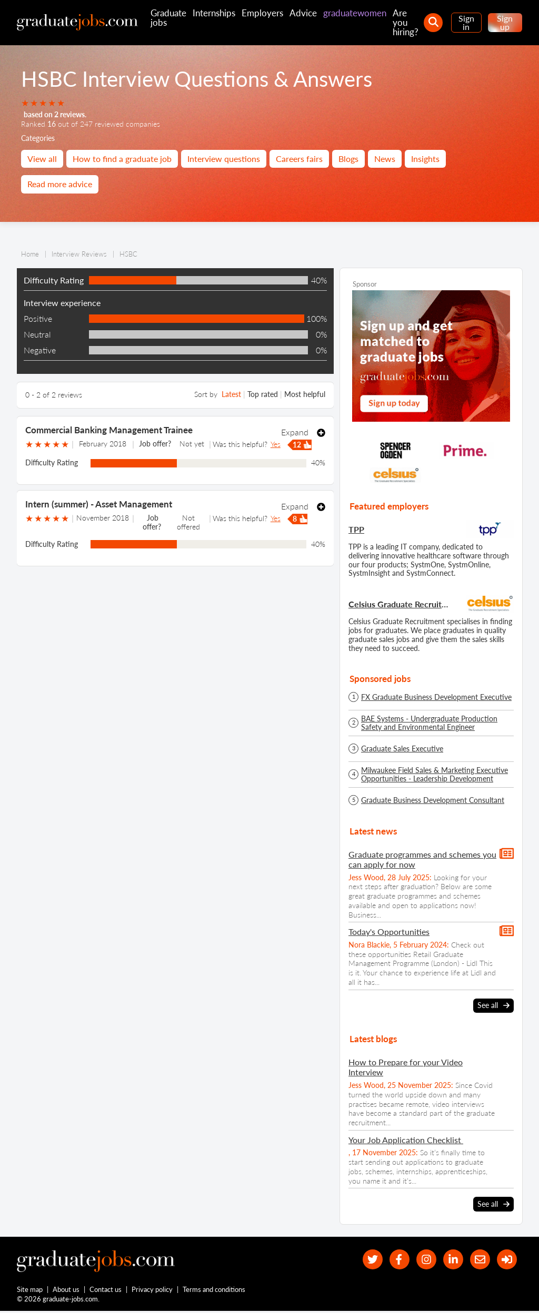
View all (42, 159)
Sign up (505, 22)
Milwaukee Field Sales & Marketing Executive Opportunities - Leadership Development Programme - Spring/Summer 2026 (434, 774)
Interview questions (223, 159)
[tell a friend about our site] (477, 1259)
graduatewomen (354, 12)
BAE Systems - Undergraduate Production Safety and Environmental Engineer (429, 723)
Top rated (262, 394)
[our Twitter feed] (364, 1259)
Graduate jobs (168, 17)
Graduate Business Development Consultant (432, 800)
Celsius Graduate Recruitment (399, 604)
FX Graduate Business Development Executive (436, 697)
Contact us (106, 1291)
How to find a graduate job (122, 159)
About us (66, 1291)
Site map (30, 1291)
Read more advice (59, 184)
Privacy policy (152, 1291)
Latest (231, 394)
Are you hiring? (405, 22)
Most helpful (304, 394)
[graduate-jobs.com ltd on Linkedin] (450, 1259)
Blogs (348, 159)
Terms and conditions (214, 1291)
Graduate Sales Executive (402, 749)
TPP (356, 529)
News (384, 159)
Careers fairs (299, 159)
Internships (214, 12)
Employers (262, 12)
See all (493, 1005)
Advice (303, 12)
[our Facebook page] (393, 1259)
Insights (425, 159)
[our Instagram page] (421, 1259)
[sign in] (506, 1259)
